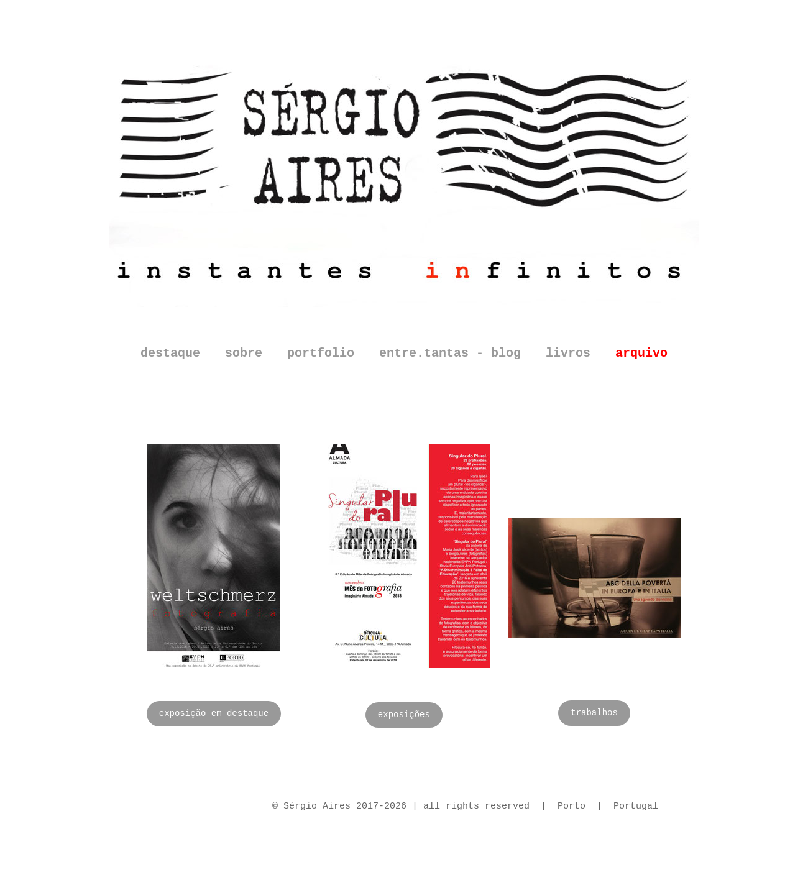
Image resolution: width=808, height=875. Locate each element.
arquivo (641, 353)
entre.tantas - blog (450, 353)
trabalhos (594, 713)
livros (568, 353)
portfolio (320, 353)
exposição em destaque (214, 713)
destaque (170, 353)
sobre (243, 353)
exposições (404, 715)
